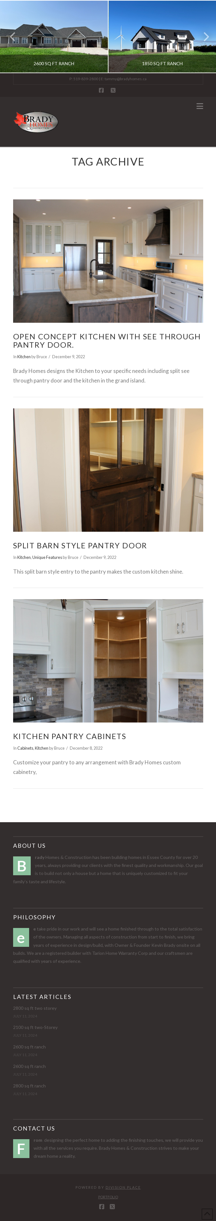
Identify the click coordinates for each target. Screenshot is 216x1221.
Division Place (123, 1187)
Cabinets (25, 748)
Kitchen (24, 356)
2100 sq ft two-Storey (35, 1027)
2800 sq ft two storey (35, 1008)
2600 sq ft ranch (29, 1046)
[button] (199, 106)
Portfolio (108, 1197)
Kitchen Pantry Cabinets (69, 736)
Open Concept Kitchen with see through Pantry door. (107, 340)
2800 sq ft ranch (29, 1085)
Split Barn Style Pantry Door (80, 545)
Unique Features (47, 557)
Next (202, 36)
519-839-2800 (85, 78)
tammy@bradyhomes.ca (126, 78)
